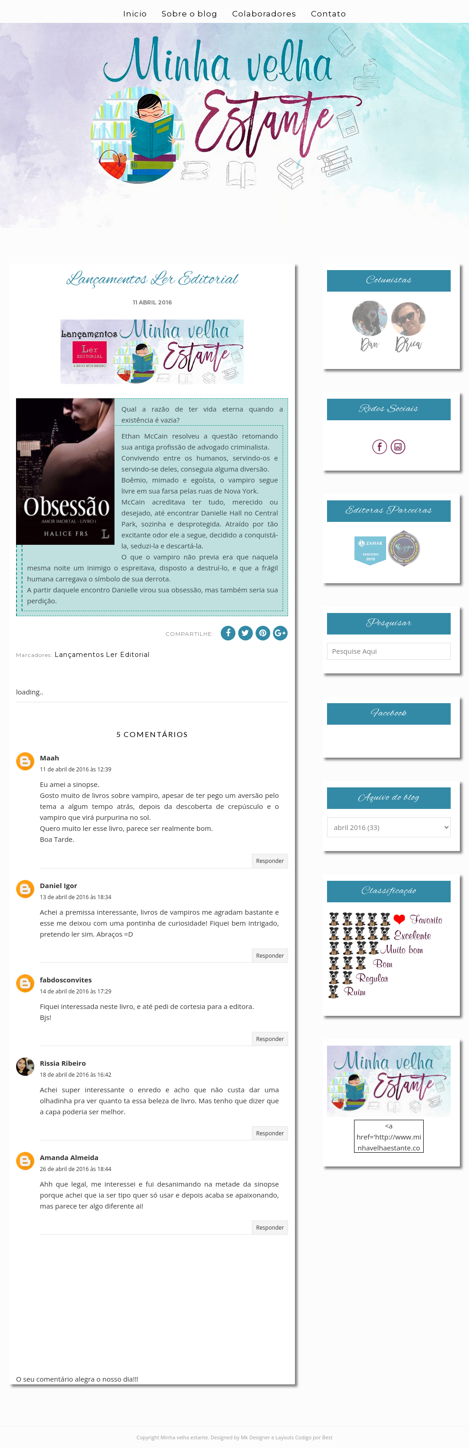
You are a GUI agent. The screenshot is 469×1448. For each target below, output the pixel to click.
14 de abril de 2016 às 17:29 (75, 991)
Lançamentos (79, 655)
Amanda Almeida (69, 1157)
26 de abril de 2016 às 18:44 (75, 1169)
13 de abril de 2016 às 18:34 (75, 897)
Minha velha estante (184, 1437)
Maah (49, 757)
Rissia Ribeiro (63, 1063)
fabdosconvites (66, 979)
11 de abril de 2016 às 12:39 (75, 769)
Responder (270, 861)
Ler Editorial (128, 655)
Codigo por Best (314, 1437)
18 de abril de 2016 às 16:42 (75, 1075)
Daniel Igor (58, 885)
